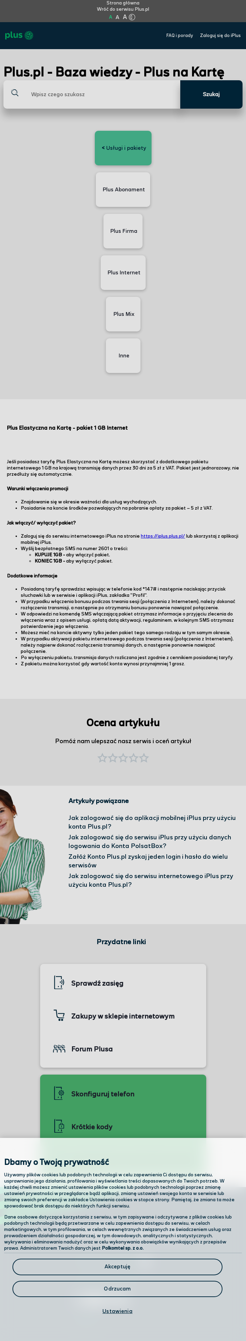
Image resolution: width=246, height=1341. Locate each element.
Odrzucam (117, 1289)
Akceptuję (117, 1266)
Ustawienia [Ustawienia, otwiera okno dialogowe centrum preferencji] (117, 1311)
